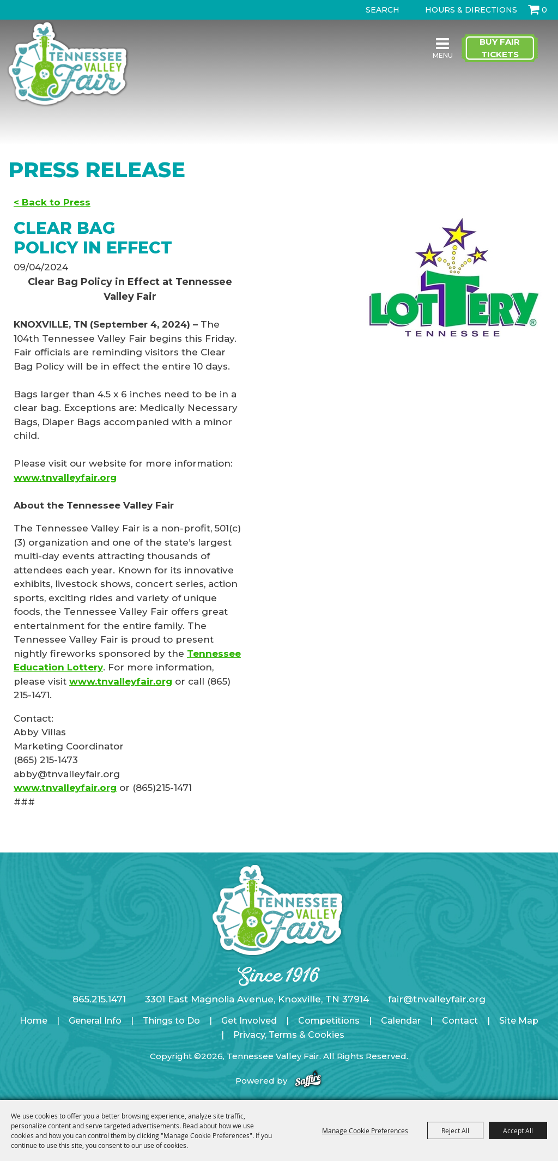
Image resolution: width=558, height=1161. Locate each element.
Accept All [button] (518, 1130)
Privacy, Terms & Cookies (288, 1035)
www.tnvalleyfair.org (65, 477)
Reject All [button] (455, 1130)
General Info (95, 1020)
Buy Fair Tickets (500, 48)
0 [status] (544, 10)
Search (356, 10)
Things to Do (171, 1020)
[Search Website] (385, 10)
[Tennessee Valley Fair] (67, 65)
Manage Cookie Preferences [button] (365, 1130)
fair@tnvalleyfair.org (437, 999)
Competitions (329, 1020)
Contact (460, 1020)
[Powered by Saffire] (308, 1080)
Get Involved (249, 1020)
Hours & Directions (471, 10)
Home (33, 1020)
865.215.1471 (99, 999)
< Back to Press (52, 202)
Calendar (401, 1020)
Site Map (518, 1020)
